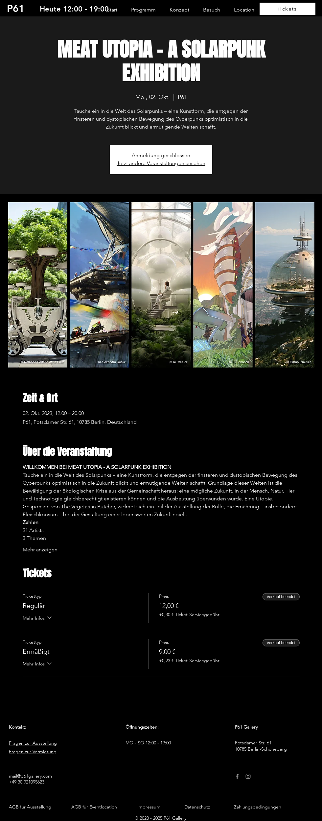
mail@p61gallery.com (30, 776)
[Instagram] (248, 776)
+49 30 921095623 (26, 782)
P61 (16, 8)
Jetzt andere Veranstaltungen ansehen (161, 163)
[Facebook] (237, 776)
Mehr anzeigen (40, 549)
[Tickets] (287, 9)
